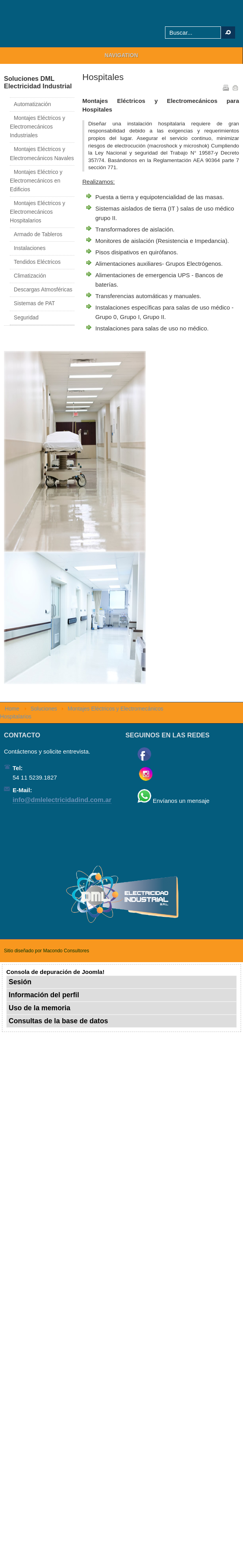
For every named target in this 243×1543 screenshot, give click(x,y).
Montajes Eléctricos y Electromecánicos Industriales (37, 126)
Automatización (32, 104)
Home (12, 709)
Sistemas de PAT (34, 303)
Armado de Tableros (38, 234)
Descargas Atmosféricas (43, 290)
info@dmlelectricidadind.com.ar (62, 799)
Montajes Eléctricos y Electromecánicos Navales (42, 153)
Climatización (30, 276)
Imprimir (225, 87)
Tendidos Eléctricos (37, 262)
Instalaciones (30, 248)
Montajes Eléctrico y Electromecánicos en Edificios (36, 180)
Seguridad (26, 318)
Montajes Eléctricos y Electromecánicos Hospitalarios (37, 212)
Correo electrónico (234, 87)
